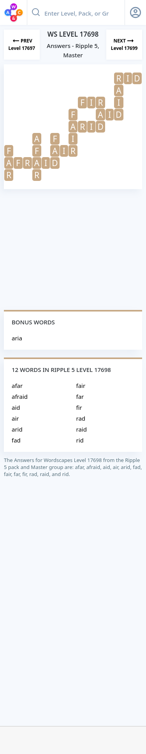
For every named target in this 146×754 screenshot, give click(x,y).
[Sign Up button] (135, 12)
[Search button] (35, 12)
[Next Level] (124, 45)
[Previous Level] (22, 45)
